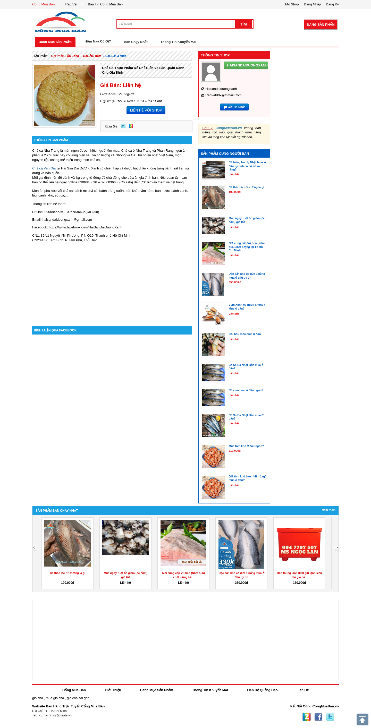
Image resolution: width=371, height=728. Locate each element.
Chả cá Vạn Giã (44, 168)
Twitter (123, 126)
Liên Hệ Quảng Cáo (262, 690)
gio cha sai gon (78, 698)
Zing (131, 126)
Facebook (318, 717)
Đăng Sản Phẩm (321, 25)
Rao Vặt (71, 4)
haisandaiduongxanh (221, 89)
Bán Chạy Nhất (136, 42)
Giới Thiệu (113, 690)
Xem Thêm (328, 509)
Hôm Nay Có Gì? (98, 41)
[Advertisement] (112, 282)
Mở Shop (292, 4)
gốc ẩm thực (92, 55)
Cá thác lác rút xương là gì (67, 573)
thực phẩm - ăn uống (64, 55)
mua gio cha (55, 698)
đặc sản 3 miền (115, 55)
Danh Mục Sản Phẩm (55, 42)
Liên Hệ (303, 690)
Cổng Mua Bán (43, 4)
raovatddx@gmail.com (223, 95)
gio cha (37, 698)
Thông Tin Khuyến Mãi (178, 42)
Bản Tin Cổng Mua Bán (105, 4)
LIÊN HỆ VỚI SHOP (146, 110)
